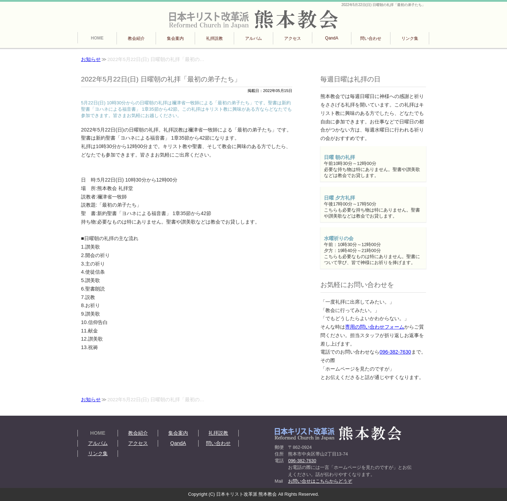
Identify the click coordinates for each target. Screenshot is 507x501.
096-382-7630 (395, 352)
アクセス (292, 38)
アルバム (253, 38)
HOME (97, 38)
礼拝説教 (214, 38)
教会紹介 (136, 38)
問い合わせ (370, 38)
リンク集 (409, 38)
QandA (331, 38)
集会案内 (175, 38)
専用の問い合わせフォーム (374, 327)
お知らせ (91, 59)
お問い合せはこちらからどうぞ (320, 481)
